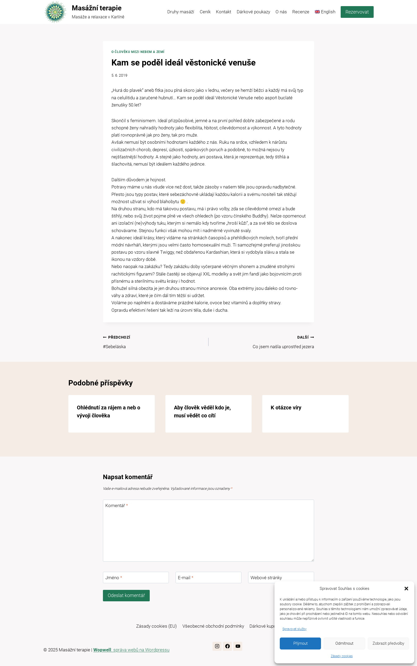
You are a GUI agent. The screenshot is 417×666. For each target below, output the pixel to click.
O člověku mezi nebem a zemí (138, 52)
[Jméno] (136, 577)
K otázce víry (286, 407)
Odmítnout (344, 643)
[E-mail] (208, 577)
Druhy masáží (180, 11)
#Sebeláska (153, 341)
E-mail (185, 577)
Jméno (113, 577)
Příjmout (300, 643)
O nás (281, 11)
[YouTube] (237, 646)
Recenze (300, 11)
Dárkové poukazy (253, 11)
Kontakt (223, 11)
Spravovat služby (294, 629)
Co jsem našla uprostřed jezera (263, 341)
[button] (406, 588)
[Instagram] (217, 646)
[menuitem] (325, 12)
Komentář (116, 505)
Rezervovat (357, 12)
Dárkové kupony (265, 626)
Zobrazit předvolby (388, 643)
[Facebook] (227, 646)
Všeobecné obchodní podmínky (213, 626)
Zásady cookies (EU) (156, 626)
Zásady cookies (342, 656)
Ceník (205, 11)
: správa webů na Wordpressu (131, 649)
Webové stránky (266, 577)
